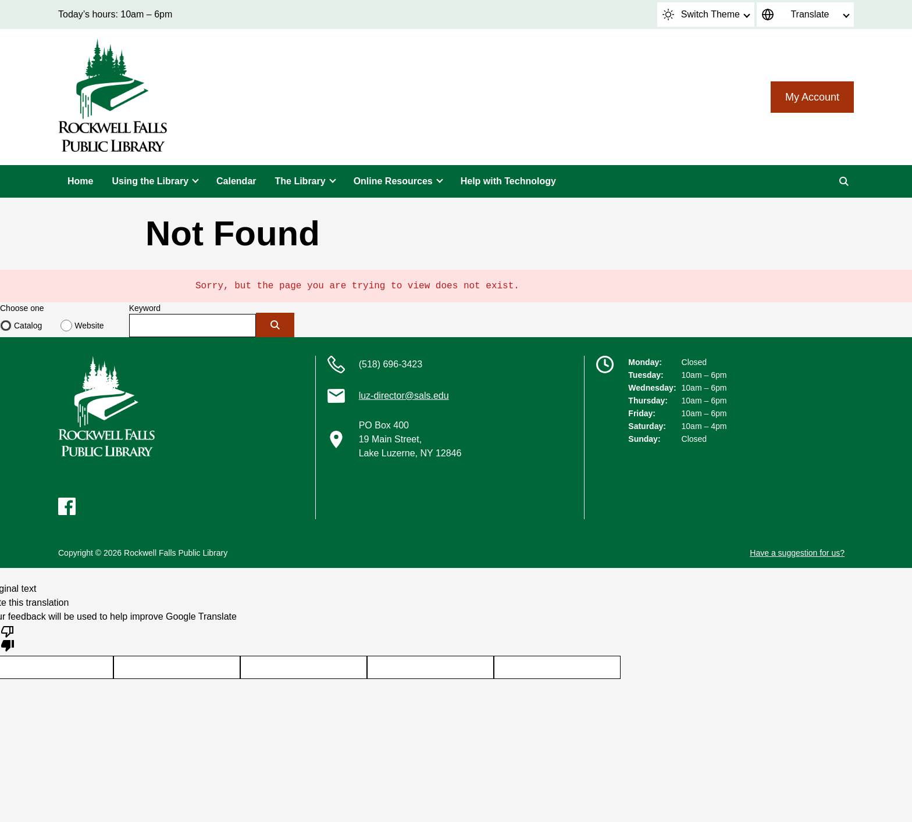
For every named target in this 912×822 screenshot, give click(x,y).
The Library (300, 181)
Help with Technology (508, 181)
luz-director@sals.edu (404, 396)
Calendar (236, 181)
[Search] (844, 181)
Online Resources (393, 181)
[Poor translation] (8, 638)
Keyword (145, 308)
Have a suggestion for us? (797, 552)
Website (89, 325)
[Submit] (275, 325)
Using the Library (150, 181)
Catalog (28, 325)
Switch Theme (701, 14)
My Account (812, 97)
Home (80, 181)
